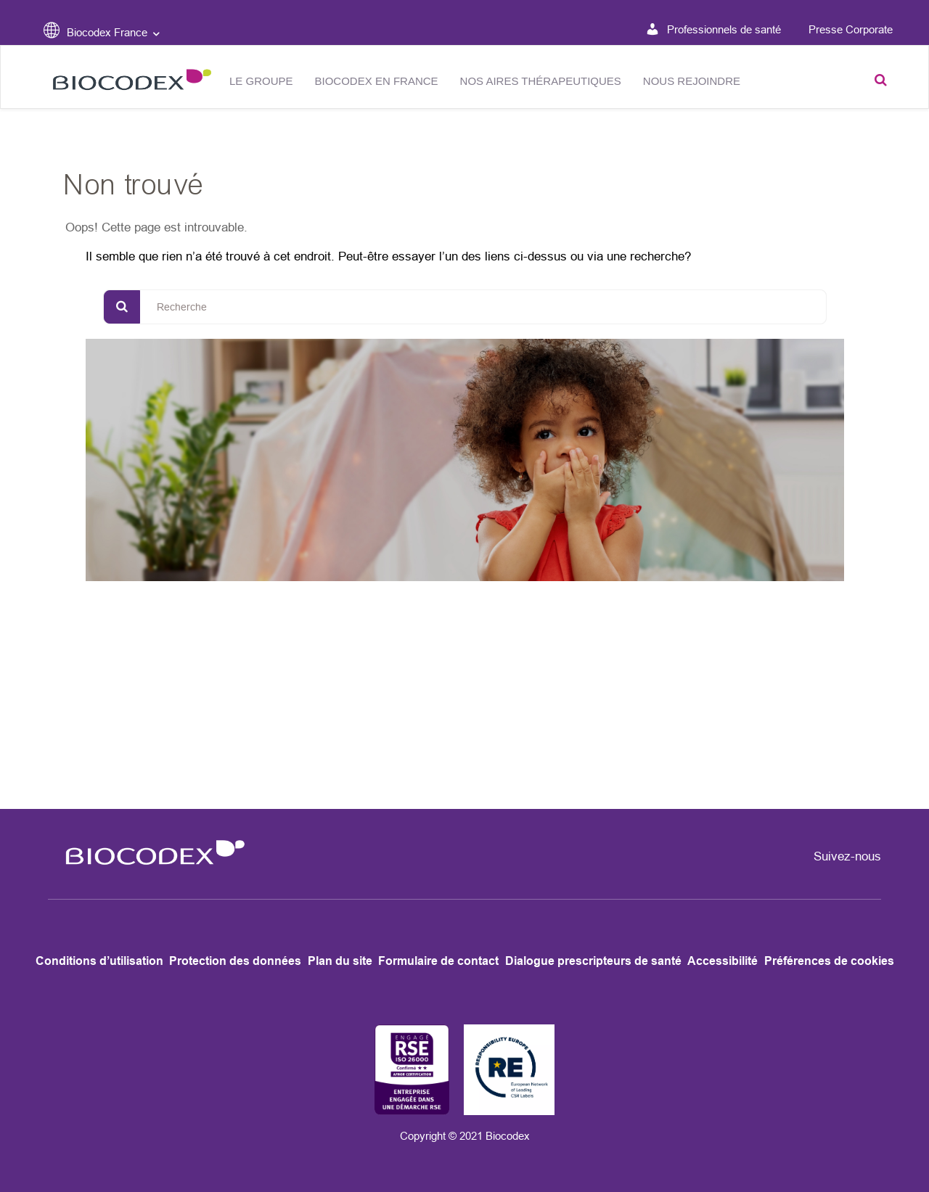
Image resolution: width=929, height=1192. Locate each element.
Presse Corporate (851, 29)
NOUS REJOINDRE (691, 81)
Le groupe (261, 81)
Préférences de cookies (829, 961)
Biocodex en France (376, 81)
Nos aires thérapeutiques (540, 81)
